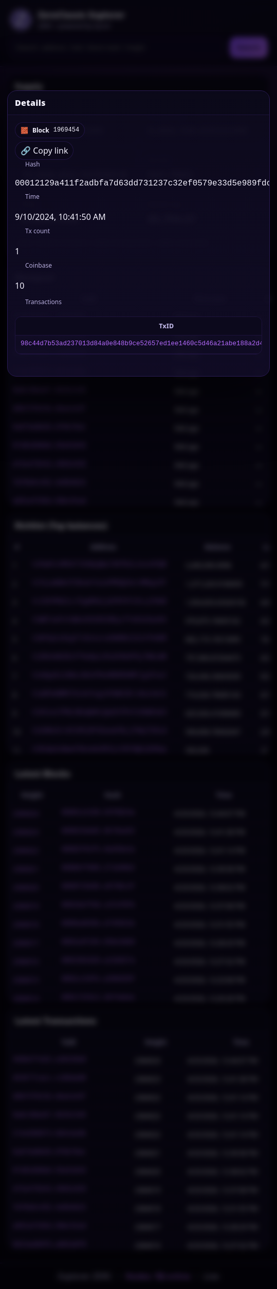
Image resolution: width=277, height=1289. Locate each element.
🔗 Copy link (44, 150)
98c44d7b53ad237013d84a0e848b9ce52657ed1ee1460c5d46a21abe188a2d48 (144, 346)
